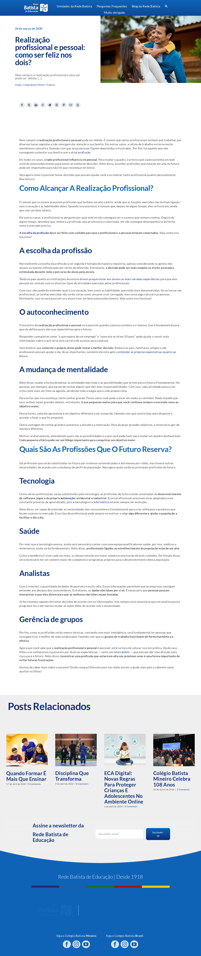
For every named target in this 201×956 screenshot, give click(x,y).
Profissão (51, 85)
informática (101, 502)
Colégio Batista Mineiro (34, 85)
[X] (29, 105)
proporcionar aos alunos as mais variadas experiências (124, 279)
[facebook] (67, 941)
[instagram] (76, 941)
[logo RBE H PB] (36, 4)
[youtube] (86, 941)
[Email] (70, 105)
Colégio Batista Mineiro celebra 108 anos (171, 778)
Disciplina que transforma (72, 776)
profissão (84, 152)
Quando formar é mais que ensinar (26, 776)
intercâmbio (122, 652)
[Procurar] (166, 6)
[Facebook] (22, 105)
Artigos (18, 85)
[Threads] (56, 105)
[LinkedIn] (36, 105)
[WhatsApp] (43, 105)
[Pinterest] (63, 105)
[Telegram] (49, 105)
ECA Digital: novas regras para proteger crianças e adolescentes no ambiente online (123, 787)
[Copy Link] (77, 105)
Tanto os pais (27, 279)
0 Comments (34, 784)
